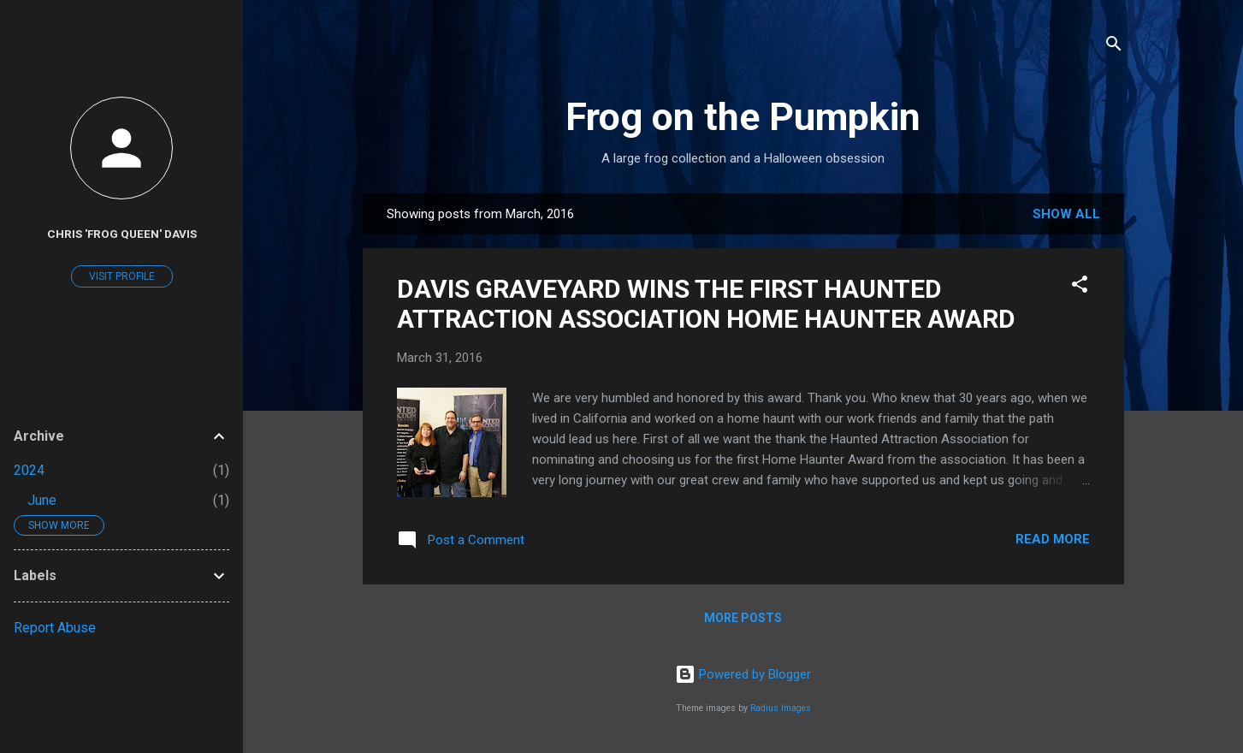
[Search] (1114, 47)
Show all (1066, 214)
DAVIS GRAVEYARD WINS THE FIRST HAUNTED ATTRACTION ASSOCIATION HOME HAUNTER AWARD (706, 304)
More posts (743, 618)
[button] (1079, 287)
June (41, 500)
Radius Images (780, 708)
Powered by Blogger (743, 674)
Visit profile (122, 276)
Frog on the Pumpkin (742, 116)
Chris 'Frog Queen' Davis (122, 233)
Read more (1052, 539)
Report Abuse (55, 628)
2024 (29, 470)
